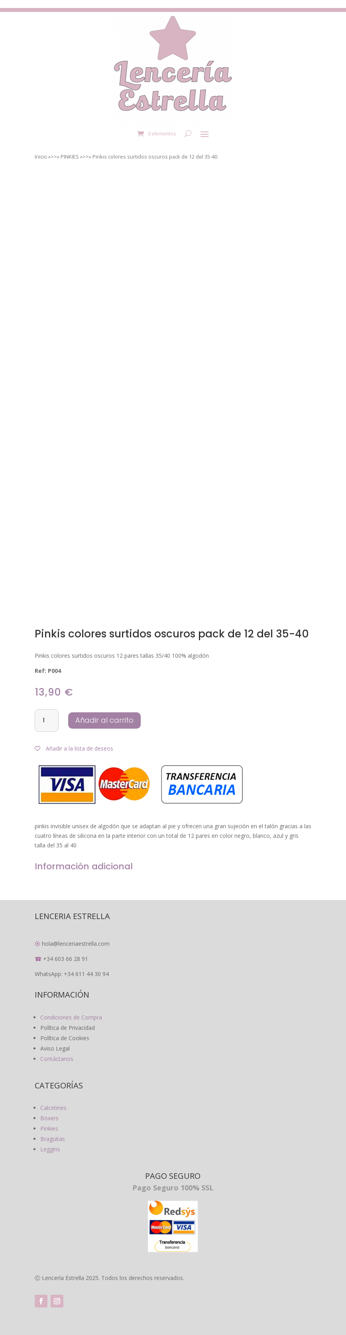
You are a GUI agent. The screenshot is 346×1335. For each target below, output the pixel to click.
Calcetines (53, 1108)
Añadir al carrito (104, 720)
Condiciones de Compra (71, 1017)
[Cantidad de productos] (47, 720)
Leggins (50, 1149)
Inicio (41, 156)
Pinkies (49, 1128)
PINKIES (70, 156)
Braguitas (52, 1139)
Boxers (49, 1118)
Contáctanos (56, 1059)
